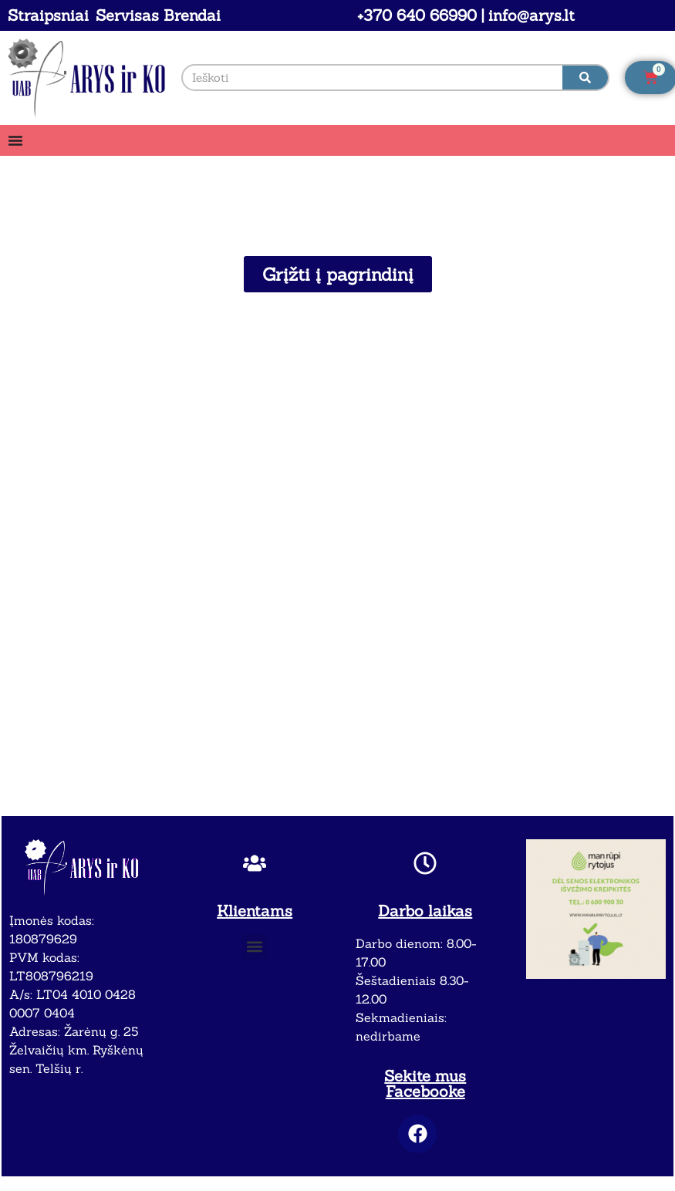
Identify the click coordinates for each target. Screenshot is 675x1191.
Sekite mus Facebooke (425, 1083)
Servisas (127, 15)
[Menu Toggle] (15, 140)
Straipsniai (48, 15)
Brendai (192, 15)
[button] (255, 947)
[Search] (585, 77)
